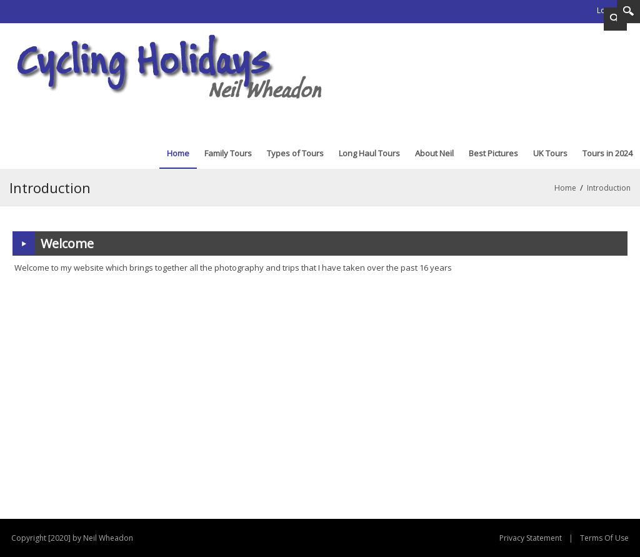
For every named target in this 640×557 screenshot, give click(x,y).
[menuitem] (178, 153)
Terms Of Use (604, 538)
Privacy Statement (530, 538)
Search (628, 11)
